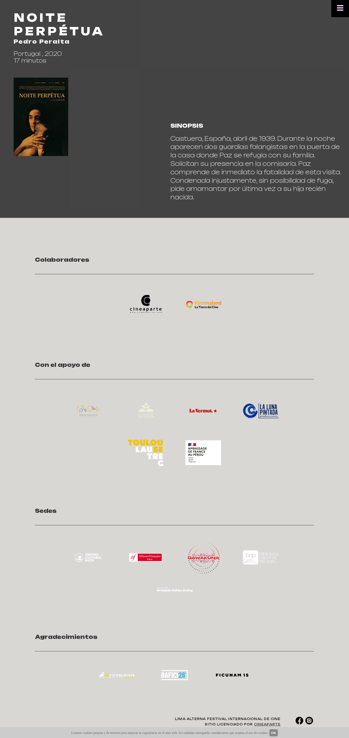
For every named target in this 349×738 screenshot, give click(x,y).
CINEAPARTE (267, 724)
